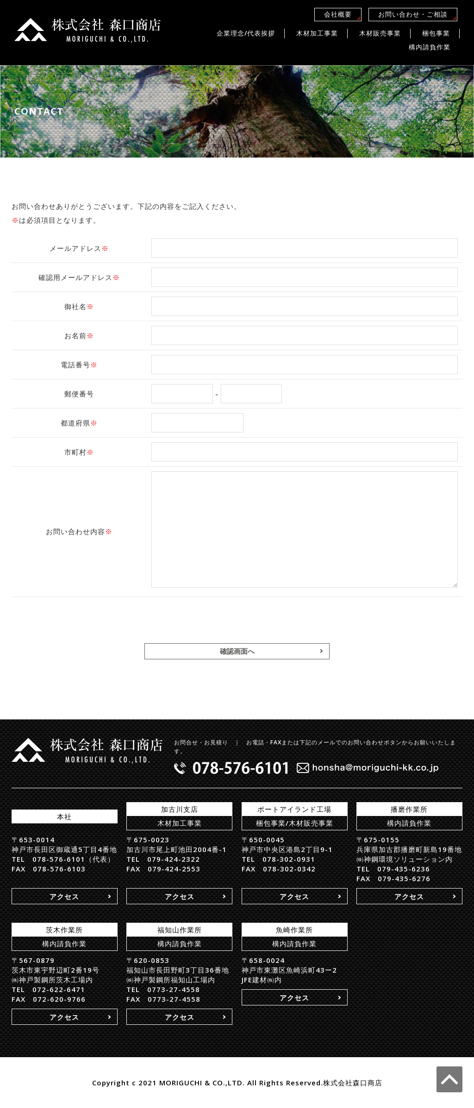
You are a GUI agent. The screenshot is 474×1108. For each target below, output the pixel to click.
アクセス (64, 896)
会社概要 (338, 14)
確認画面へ (237, 651)
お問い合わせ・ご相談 (413, 14)
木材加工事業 (317, 33)
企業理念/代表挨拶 (246, 33)
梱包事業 (436, 33)
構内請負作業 (429, 47)
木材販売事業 (380, 33)
